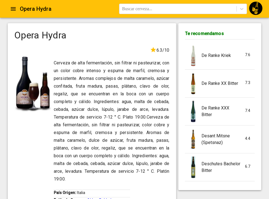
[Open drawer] (13, 8)
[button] (220, 56)
